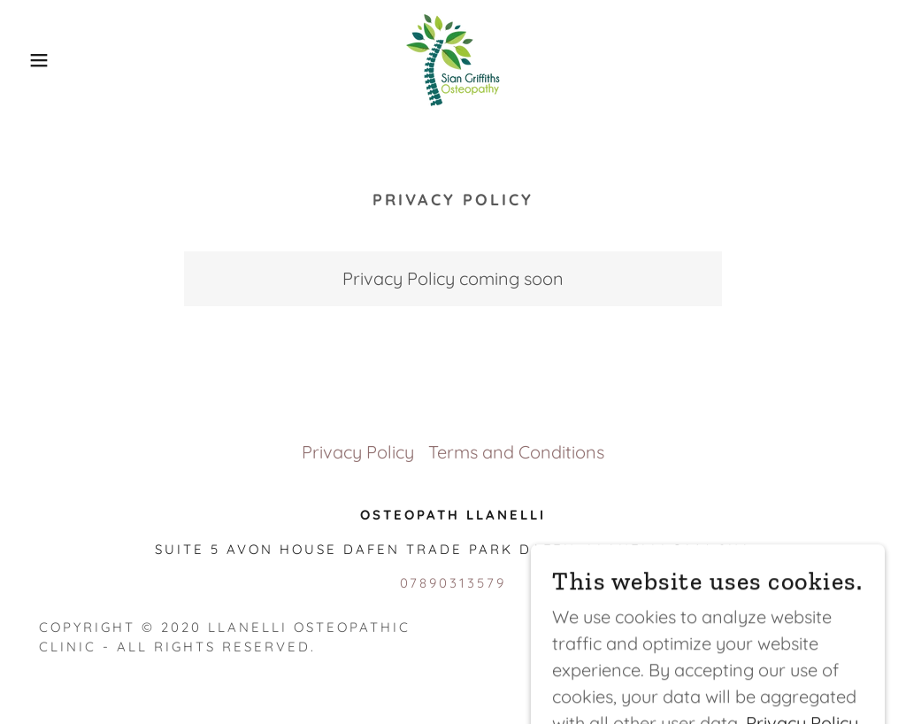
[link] (453, 58)
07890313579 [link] (453, 582)
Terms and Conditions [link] (516, 452)
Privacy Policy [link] (358, 452)
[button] (45, 60)
